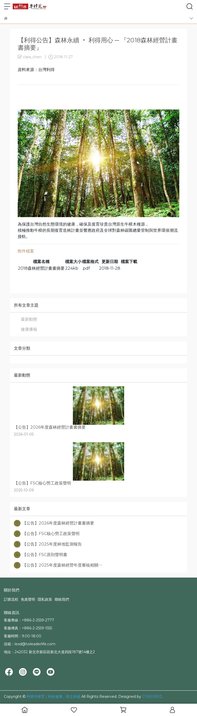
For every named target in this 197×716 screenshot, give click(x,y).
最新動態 (29, 319)
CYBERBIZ (152, 696)
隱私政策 (45, 599)
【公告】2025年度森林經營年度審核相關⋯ (58, 565)
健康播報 (29, 329)
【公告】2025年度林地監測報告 (48, 544)
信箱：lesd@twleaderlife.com (29, 644)
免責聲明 (28, 599)
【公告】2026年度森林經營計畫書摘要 (54, 523)
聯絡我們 (62, 599)
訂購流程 (11, 599)
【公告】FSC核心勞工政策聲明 (47, 533)
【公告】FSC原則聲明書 (40, 554)
